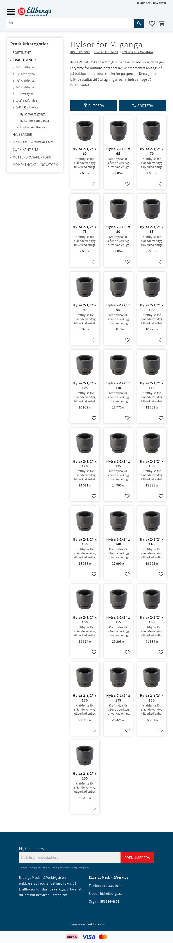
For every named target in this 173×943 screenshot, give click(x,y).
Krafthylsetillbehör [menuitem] (32, 127)
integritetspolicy (80, 867)
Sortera (145, 105)
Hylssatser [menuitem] (22, 134)
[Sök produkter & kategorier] (70, 23)
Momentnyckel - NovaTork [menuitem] (35, 165)
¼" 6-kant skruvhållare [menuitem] (33, 142)
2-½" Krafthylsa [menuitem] (27, 108)
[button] (11, 12)
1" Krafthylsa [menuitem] (25, 94)
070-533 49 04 (112, 885)
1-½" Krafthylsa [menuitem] (26, 101)
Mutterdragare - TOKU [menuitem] (32, 157)
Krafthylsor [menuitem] (24, 60)
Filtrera (96, 105)
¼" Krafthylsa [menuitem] (25, 67)
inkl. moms (159, 3)
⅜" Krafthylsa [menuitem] (25, 74)
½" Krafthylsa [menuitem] (25, 81)
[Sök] (139, 23)
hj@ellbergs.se (111, 893)
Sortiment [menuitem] (22, 52)
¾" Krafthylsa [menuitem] (25, 87)
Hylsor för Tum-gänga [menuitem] (34, 121)
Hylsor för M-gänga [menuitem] (32, 114)
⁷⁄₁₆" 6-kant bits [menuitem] (25, 149)
